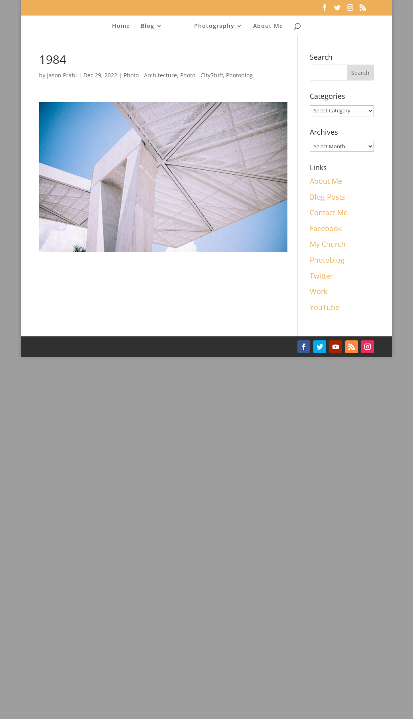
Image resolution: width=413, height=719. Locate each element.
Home (121, 25)
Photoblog (239, 75)
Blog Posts (327, 197)
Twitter (321, 276)
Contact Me (329, 212)
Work (318, 291)
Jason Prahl (62, 75)
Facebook (326, 228)
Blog (147, 25)
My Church (328, 244)
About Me (268, 25)
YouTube (324, 307)
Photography (214, 25)
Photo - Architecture (150, 75)
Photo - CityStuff (201, 75)
